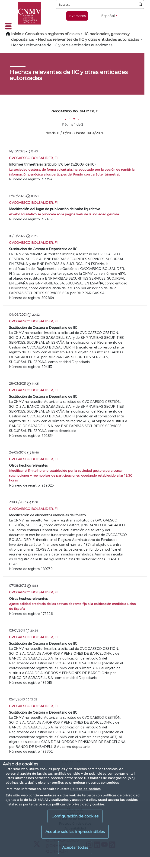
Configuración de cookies (75, 816)
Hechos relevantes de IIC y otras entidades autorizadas (88, 39)
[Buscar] (140, 4)
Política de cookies (85, 789)
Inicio (16, 34)
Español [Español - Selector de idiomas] (108, 16)
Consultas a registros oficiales (52, 34)
